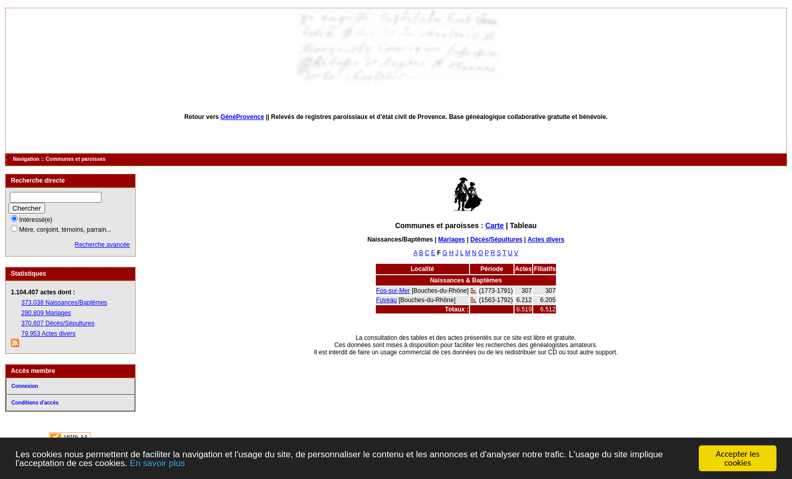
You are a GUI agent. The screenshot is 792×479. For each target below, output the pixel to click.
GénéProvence (242, 117)
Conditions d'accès (34, 403)
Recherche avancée (102, 244)
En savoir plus (157, 464)
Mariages (451, 239)
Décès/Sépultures (497, 239)
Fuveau (386, 300)
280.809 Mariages (46, 313)
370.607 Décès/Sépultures (57, 323)
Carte (494, 225)
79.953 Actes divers (48, 333)
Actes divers (545, 239)
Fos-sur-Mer (393, 290)
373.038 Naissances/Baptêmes (64, 302)
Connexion (24, 386)
